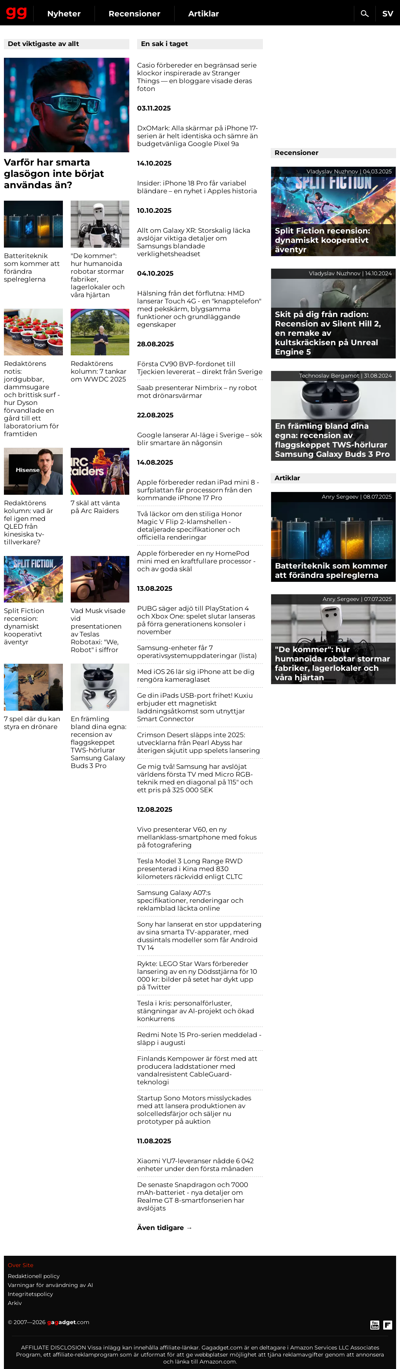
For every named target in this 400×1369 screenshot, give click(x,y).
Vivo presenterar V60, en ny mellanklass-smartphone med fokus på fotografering (197, 837)
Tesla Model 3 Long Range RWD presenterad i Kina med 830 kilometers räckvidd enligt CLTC (190, 869)
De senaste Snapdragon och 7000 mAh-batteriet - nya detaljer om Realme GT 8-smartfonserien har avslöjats (192, 1196)
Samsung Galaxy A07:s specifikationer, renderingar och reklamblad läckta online (190, 900)
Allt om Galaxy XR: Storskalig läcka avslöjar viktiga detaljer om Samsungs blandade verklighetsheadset (193, 242)
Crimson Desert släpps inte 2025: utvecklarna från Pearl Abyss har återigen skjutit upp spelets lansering (198, 742)
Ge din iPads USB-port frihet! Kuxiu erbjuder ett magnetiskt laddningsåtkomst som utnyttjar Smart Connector (195, 707)
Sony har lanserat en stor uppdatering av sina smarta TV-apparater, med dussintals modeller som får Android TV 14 (199, 936)
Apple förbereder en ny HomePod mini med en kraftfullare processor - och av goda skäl (196, 561)
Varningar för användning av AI (50, 1285)
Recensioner (135, 13)
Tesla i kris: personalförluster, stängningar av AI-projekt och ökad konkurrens (195, 1011)
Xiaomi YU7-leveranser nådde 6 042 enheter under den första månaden (195, 1165)
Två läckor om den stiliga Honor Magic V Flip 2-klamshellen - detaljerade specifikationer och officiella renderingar (189, 525)
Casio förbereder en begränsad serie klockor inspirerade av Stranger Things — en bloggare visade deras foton (197, 77)
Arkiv (15, 1303)
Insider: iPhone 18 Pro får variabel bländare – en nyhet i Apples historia (197, 187)
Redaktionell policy (34, 1276)
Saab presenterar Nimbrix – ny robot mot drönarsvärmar (197, 391)
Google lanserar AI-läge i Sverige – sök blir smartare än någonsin (199, 439)
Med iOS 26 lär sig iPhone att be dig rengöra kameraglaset (196, 675)
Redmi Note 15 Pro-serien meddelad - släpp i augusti (199, 1038)
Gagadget (16, 11)
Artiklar (203, 13)
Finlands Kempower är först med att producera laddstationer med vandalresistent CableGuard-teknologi (197, 1070)
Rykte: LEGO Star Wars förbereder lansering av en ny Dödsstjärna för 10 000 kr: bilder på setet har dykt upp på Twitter (197, 975)
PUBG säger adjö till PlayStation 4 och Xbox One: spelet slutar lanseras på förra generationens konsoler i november (196, 620)
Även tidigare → (165, 1228)
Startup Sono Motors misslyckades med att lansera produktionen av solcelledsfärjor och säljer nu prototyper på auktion (194, 1109)
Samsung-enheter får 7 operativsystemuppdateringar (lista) (197, 652)
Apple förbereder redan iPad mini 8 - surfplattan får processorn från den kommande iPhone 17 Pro (198, 490)
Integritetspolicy (30, 1294)
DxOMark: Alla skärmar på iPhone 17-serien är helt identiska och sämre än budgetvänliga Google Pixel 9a (197, 136)
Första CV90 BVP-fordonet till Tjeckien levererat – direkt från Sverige (199, 368)
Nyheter (64, 13)
